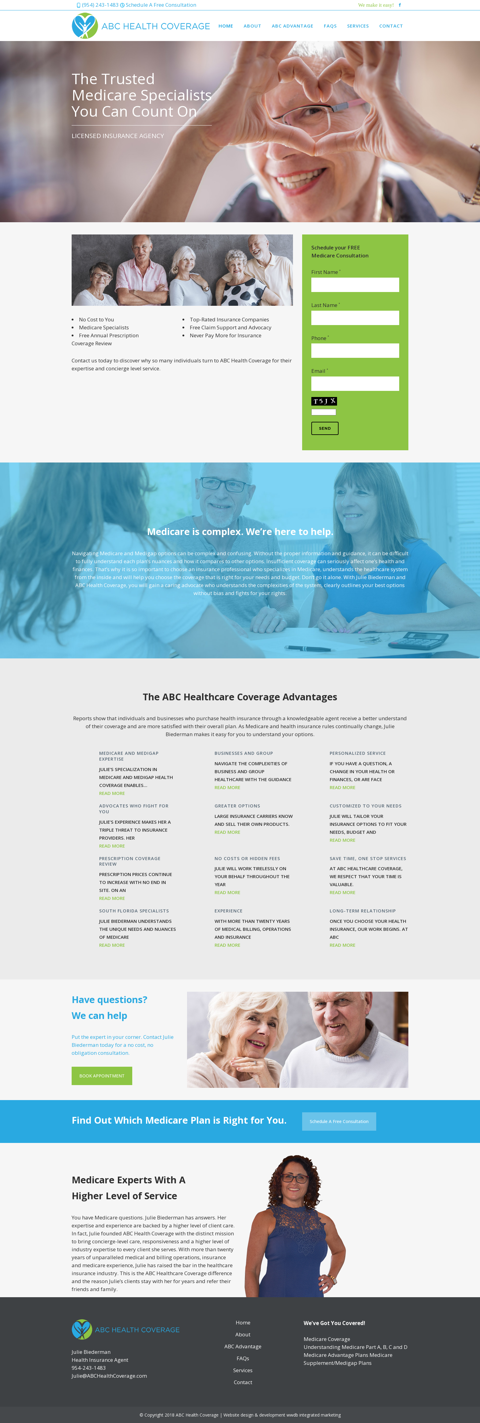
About (242, 1334)
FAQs (243, 1358)
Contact (243, 1382)
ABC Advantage (242, 1346)
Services (243, 1370)
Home (243, 1322)
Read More (112, 793)
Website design (238, 1415)
